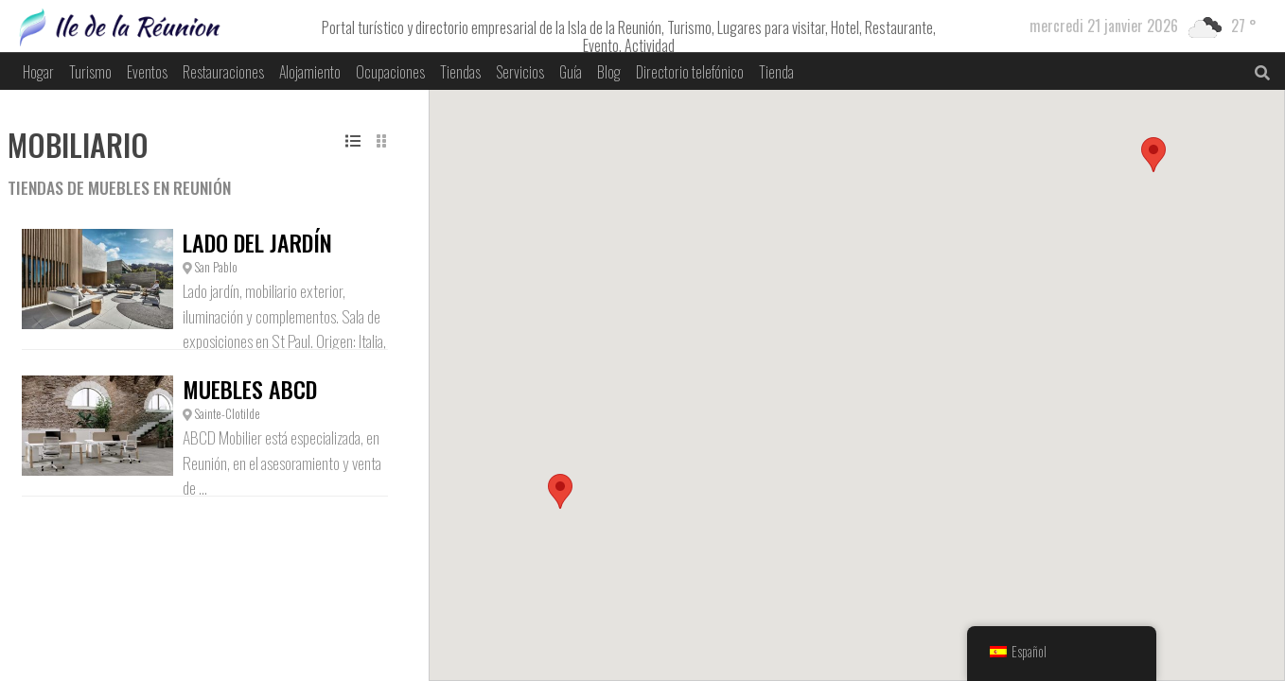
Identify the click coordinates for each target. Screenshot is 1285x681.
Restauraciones (223, 72)
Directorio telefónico (690, 72)
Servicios (520, 72)
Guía (570, 72)
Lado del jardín (257, 242)
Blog (609, 72)
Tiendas (460, 72)
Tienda (776, 72)
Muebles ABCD (250, 389)
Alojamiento (310, 72)
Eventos (147, 72)
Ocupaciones (390, 72)
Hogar (38, 72)
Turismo (90, 72)
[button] (560, 491)
